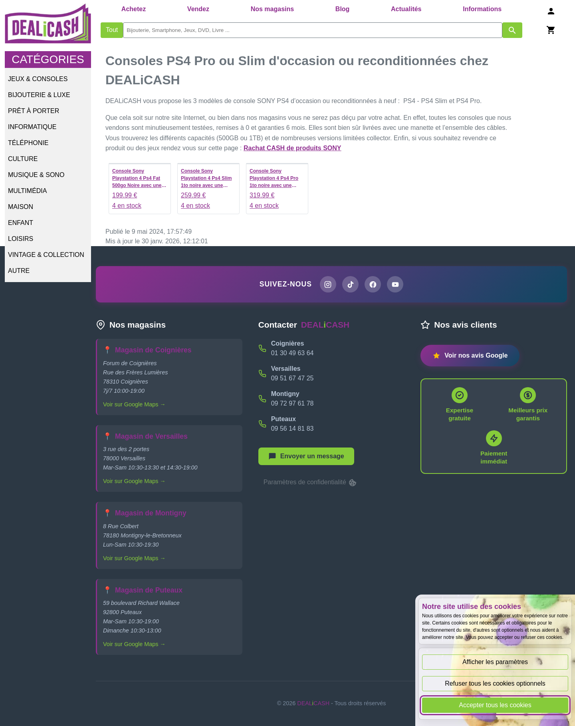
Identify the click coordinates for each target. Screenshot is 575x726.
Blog (342, 9)
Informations (482, 9)
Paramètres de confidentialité (311, 483)
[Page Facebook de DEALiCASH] (373, 284)
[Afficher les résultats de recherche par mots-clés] (512, 30)
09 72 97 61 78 (292, 403)
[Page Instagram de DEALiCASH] (327, 284)
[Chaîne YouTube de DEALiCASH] (395, 284)
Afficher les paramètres (495, 661)
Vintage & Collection (46, 254)
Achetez (133, 9)
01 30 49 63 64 (292, 353)
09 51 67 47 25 (292, 378)
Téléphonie (28, 142)
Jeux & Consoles (37, 79)
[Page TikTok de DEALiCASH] (350, 284)
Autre (19, 270)
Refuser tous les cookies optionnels (495, 683)
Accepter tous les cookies (495, 705)
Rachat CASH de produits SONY (292, 148)
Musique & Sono (36, 174)
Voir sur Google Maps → (134, 405)
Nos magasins (272, 9)
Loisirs (20, 238)
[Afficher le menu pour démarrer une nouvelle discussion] (306, 456)
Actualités (406, 9)
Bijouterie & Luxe (39, 94)
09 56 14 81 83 (292, 429)
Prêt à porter (33, 110)
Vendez (198, 9)
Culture (23, 158)
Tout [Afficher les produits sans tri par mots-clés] (112, 29)
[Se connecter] (551, 11)
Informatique (32, 126)
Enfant (20, 222)
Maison (20, 206)
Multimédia (27, 190)
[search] (312, 30)
